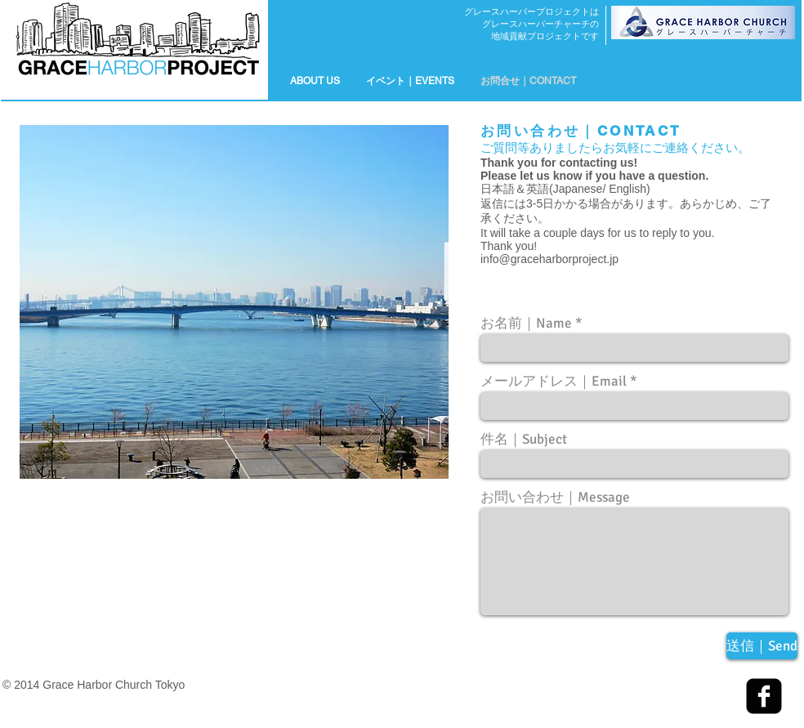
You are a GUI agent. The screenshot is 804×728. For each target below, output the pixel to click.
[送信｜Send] (761, 645)
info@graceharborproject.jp (549, 259)
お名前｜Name (526, 323)
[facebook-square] (764, 696)
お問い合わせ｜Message (555, 497)
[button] (410, 80)
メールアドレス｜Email (553, 381)
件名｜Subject (523, 439)
